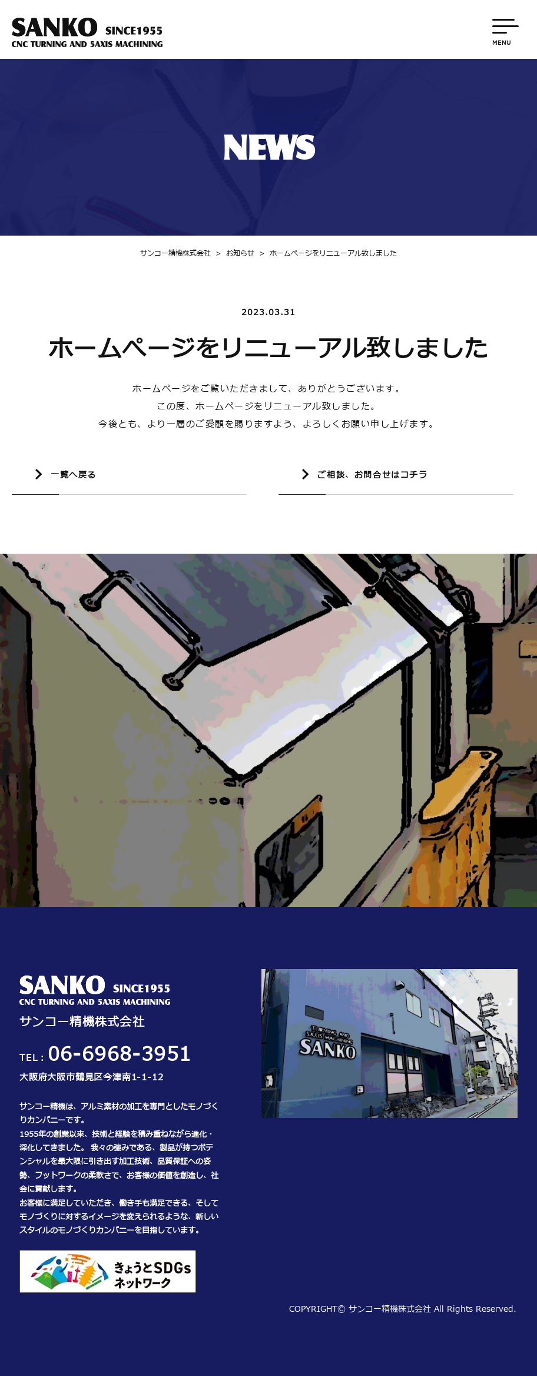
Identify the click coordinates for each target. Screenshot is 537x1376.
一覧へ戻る (74, 475)
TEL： (105, 1058)
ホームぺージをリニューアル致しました (325, 253)
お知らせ (232, 253)
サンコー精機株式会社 (175, 253)
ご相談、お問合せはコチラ (372, 475)
